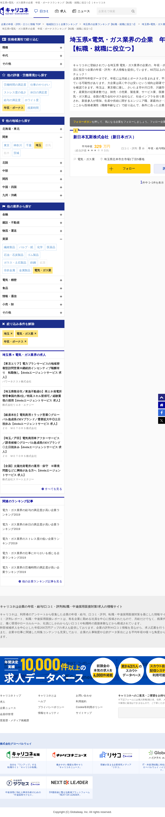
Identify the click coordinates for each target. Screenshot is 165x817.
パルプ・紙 (26, 247)
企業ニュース (8, 708)
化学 (40, 247)
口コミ (44, 11)
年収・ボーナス (13, 341)
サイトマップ (84, 712)
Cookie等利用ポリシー (89, 707)
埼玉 (6, 333)
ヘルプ (42, 701)
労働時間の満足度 (15, 84)
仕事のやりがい (40, 84)
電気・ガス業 (25, 333)
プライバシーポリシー (51, 707)
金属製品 (24, 270)
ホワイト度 (32, 100)
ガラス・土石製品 (15, 262)
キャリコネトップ (10, 695)
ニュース (84, 11)
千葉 (29, 145)
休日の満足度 (38, 92)
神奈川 (18, 145)
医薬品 (51, 247)
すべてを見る (53, 488)
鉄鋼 (33, 262)
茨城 (16, 153)
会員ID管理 (6, 714)
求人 (63, 11)
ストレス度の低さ (15, 92)
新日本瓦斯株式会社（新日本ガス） (104, 137)
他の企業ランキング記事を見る (42, 581)
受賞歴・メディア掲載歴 (14, 720)
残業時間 (33, 107)
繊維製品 (9, 247)
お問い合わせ (84, 695)
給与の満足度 (12, 100)
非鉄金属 (9, 270)
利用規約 (81, 701)
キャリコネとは (47, 695)
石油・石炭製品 (13, 254)
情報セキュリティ (48, 712)
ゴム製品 (33, 254)
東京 (6, 145)
